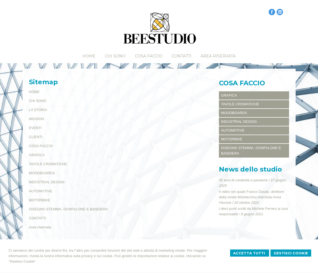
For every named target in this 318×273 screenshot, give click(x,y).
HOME (34, 92)
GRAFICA (37, 155)
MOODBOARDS (42, 173)
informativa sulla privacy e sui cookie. (84, 256)
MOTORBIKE (39, 200)
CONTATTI (37, 218)
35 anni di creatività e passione (243, 180)
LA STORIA (38, 110)
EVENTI (35, 128)
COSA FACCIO (41, 146)
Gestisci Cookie (291, 253)
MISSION (36, 119)
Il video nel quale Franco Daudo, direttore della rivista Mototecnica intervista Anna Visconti (251, 197)
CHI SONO (37, 101)
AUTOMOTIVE (40, 191)
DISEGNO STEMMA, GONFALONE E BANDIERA (68, 209)
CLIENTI (36, 137)
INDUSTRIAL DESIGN (46, 182)
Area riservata (40, 227)
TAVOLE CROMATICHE (48, 164)
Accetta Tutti (249, 253)
